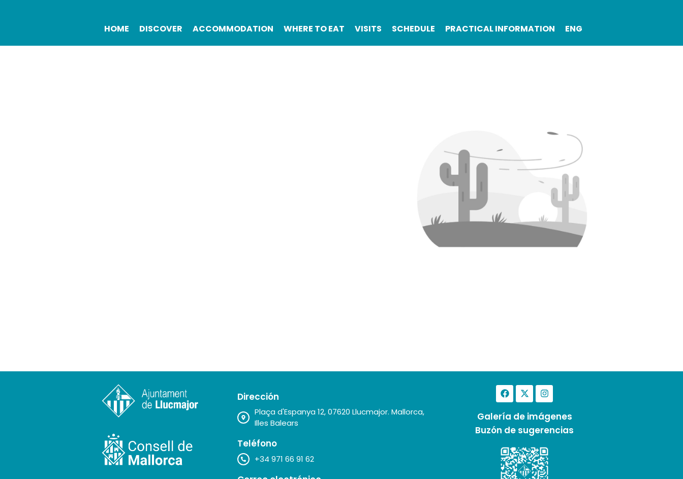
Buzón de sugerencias (524, 430)
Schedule (413, 29)
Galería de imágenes (524, 416)
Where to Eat (314, 29)
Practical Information (500, 29)
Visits (368, 29)
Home (116, 29)
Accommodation (233, 29)
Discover (160, 29)
